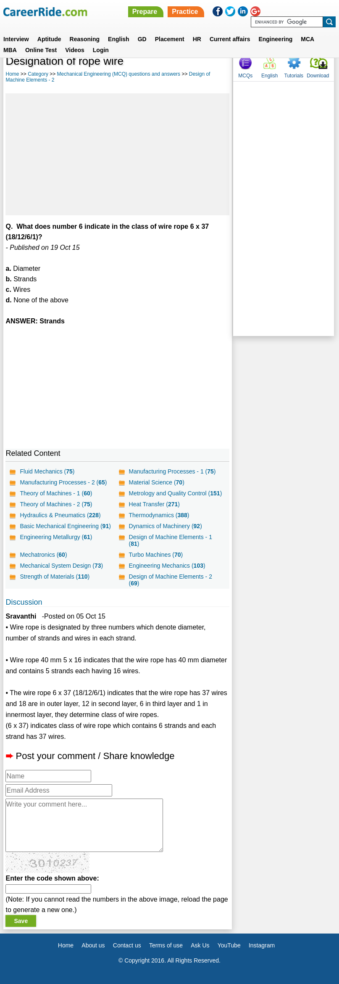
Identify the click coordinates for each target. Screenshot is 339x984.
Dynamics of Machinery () (165, 526)
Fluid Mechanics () (47, 471)
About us (93, 945)
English (118, 39)
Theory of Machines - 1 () (56, 493)
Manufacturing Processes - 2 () (63, 482)
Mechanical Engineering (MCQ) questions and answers (118, 74)
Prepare (145, 11)
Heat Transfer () (154, 504)
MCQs (245, 76)
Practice (185, 11)
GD (142, 39)
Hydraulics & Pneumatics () (60, 515)
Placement (169, 39)
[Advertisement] (117, 154)
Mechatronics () (43, 554)
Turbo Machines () (156, 554)
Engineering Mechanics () (167, 565)
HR (197, 39)
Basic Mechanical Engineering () (65, 526)
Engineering (275, 39)
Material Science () (156, 482)
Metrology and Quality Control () (175, 493)
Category (38, 74)
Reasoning (85, 39)
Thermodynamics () (159, 515)
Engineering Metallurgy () (56, 537)
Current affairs (230, 39)
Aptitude (49, 39)
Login (101, 50)
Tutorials (294, 76)
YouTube (229, 945)
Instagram (262, 945)
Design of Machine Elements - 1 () (170, 540)
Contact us (127, 945)
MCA (307, 39)
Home (12, 74)
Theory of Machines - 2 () (56, 504)
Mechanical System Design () (61, 565)
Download (318, 76)
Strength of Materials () (54, 576)
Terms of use (166, 945)
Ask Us (200, 945)
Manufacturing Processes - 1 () (172, 471)
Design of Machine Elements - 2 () (170, 580)
